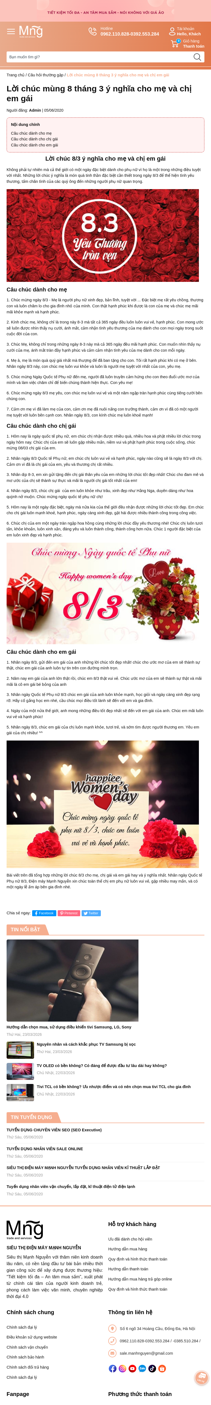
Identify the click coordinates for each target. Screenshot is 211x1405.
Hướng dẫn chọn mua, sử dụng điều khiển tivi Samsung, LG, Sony (69, 1027)
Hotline (123, 31)
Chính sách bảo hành (25, 1357)
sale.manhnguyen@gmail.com (146, 1353)
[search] (197, 57)
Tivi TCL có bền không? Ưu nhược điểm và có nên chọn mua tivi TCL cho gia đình (114, 1087)
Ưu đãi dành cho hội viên (130, 1239)
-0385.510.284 (186, 1341)
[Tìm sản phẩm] (105, 56)
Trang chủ (15, 75)
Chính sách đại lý (22, 1327)
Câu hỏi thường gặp (45, 75)
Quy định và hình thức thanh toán (137, 1259)
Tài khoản (184, 32)
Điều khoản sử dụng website (32, 1337)
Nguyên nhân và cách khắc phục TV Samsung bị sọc (86, 1044)
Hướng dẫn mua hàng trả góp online (140, 1279)
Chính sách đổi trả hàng (28, 1367)
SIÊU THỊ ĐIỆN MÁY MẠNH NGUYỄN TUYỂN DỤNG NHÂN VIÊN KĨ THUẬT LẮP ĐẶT (83, 1168)
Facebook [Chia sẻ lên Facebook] (44, 913)
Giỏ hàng (187, 44)
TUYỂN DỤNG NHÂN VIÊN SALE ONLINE (45, 1149)
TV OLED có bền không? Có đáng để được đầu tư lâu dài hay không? (102, 1065)
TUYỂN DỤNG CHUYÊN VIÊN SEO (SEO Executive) (54, 1130)
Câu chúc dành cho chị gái (34, 139)
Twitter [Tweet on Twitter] (90, 913)
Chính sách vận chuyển (27, 1347)
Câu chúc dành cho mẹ (31, 133)
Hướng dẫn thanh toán (128, 1269)
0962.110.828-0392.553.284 (145, 1341)
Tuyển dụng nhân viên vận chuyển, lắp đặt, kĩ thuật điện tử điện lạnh (71, 1186)
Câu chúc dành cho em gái (34, 145)
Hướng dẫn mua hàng (127, 1249)
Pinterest (68, 913)
